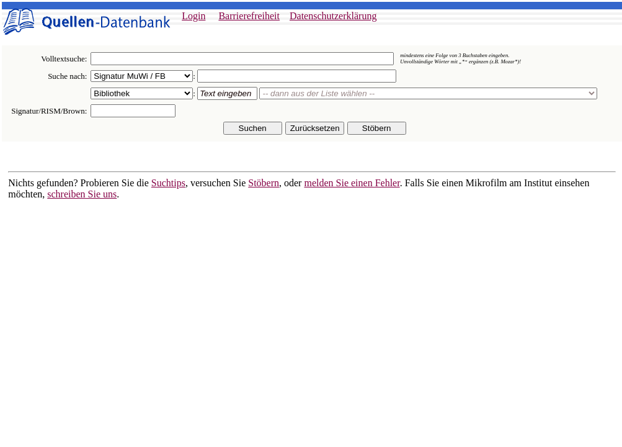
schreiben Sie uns (82, 194)
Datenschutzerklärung (333, 16)
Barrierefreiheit (249, 16)
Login (193, 16)
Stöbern (263, 183)
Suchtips (168, 183)
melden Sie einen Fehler (351, 183)
